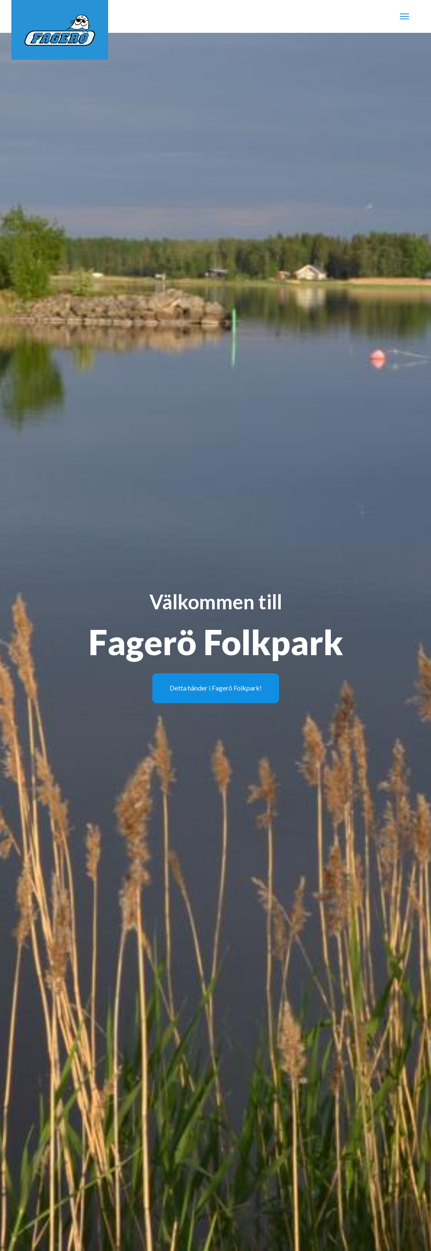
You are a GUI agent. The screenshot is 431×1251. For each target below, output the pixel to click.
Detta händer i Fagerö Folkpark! (216, 688)
